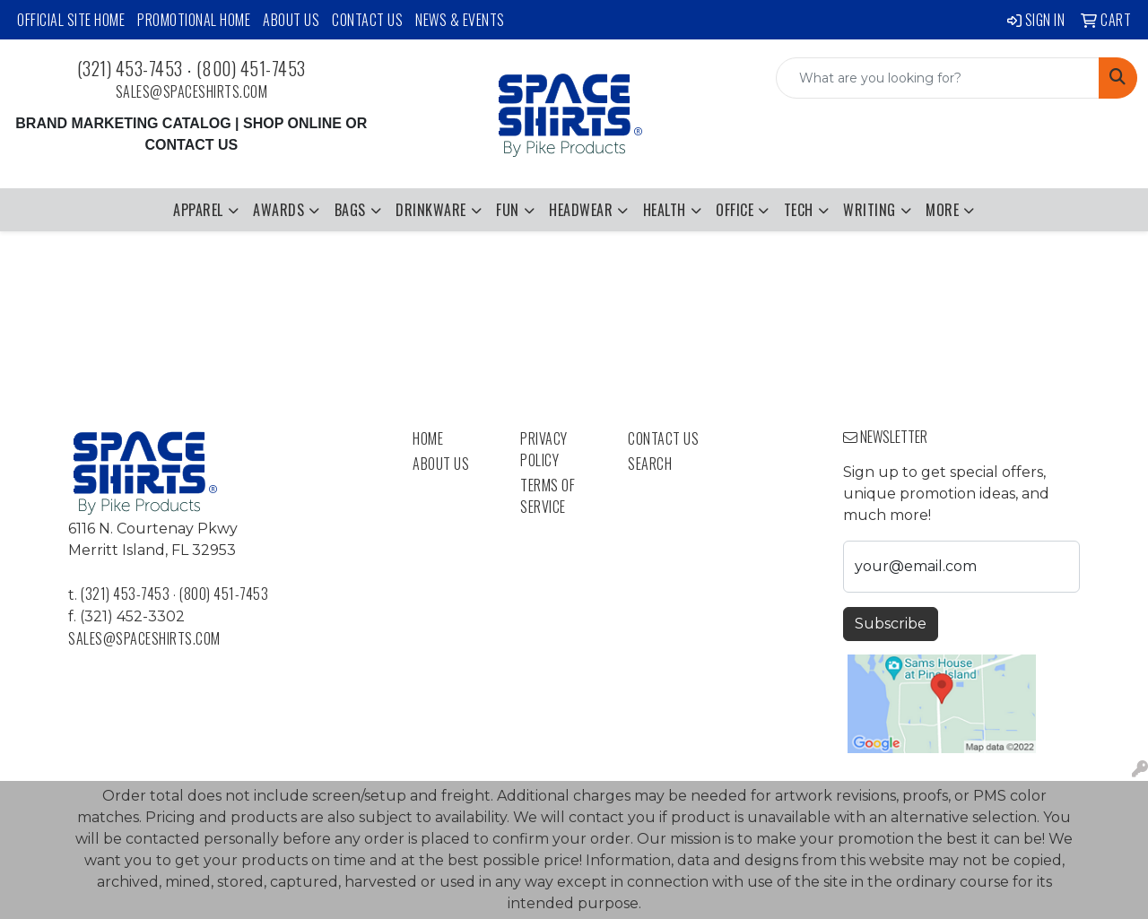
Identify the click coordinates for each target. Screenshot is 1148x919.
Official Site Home (71, 19)
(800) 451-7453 (251, 68)
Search (650, 463)
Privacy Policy (544, 449)
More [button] (942, 210)
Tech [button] (798, 210)
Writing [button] (869, 210)
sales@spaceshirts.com (192, 91)
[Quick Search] (938, 78)
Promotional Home (193, 19)
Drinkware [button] (431, 210)
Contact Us (367, 19)
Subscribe (890, 623)
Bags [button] (350, 210)
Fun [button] (507, 210)
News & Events (460, 19)
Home (428, 438)
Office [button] (734, 210)
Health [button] (664, 210)
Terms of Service (547, 495)
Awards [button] (278, 210)
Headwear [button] (581, 210)
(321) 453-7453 (130, 68)
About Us (291, 19)
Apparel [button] (198, 210)
